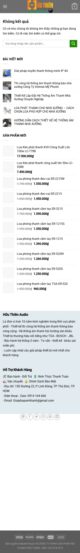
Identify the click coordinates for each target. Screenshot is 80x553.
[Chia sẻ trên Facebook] (30, 417)
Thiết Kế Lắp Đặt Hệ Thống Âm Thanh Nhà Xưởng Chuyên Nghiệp (42, 97)
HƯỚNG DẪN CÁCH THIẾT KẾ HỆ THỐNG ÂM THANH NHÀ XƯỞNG (43, 122)
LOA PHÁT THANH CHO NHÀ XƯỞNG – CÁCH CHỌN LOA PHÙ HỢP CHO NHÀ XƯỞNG (44, 109)
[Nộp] (73, 43)
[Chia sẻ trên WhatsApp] (23, 417)
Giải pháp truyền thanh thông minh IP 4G (41, 71)
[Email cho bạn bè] (43, 417)
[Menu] (5, 6)
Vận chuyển (15, 381)
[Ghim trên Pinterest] (50, 417)
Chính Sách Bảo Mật (42, 381)
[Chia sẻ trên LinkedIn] (57, 417)
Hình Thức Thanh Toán (53, 376)
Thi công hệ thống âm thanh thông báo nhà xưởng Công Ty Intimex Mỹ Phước (43, 85)
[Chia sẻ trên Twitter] (37, 417)
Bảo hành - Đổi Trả (19, 376)
